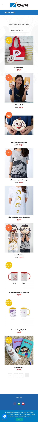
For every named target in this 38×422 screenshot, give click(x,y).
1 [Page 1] (15, 375)
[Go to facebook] (4, 416)
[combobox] (19, 30)
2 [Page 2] (21, 375)
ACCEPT (19, 419)
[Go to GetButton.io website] (5, 420)
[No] (36, 416)
